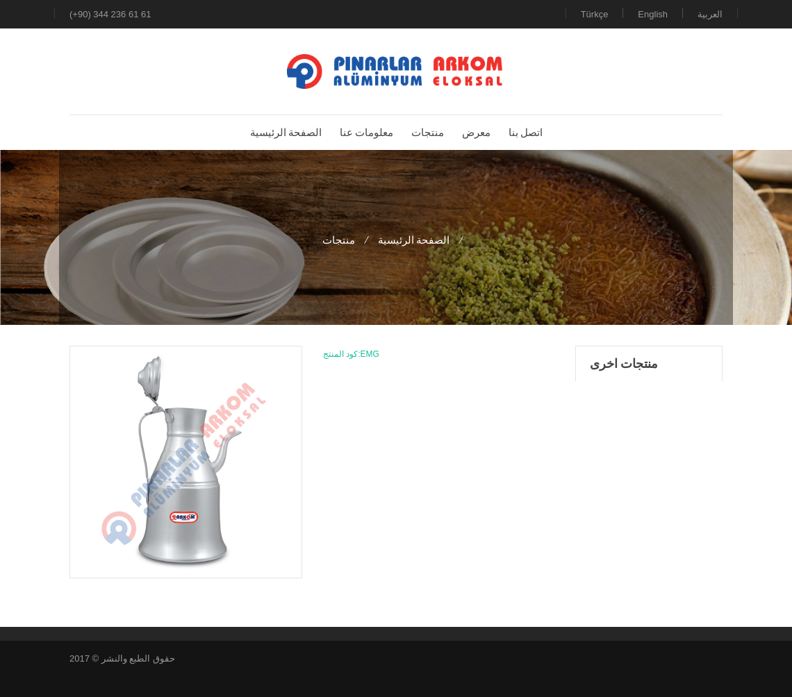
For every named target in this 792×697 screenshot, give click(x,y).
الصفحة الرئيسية (413, 239)
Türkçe (595, 14)
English (653, 14)
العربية (710, 14)
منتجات (338, 239)
